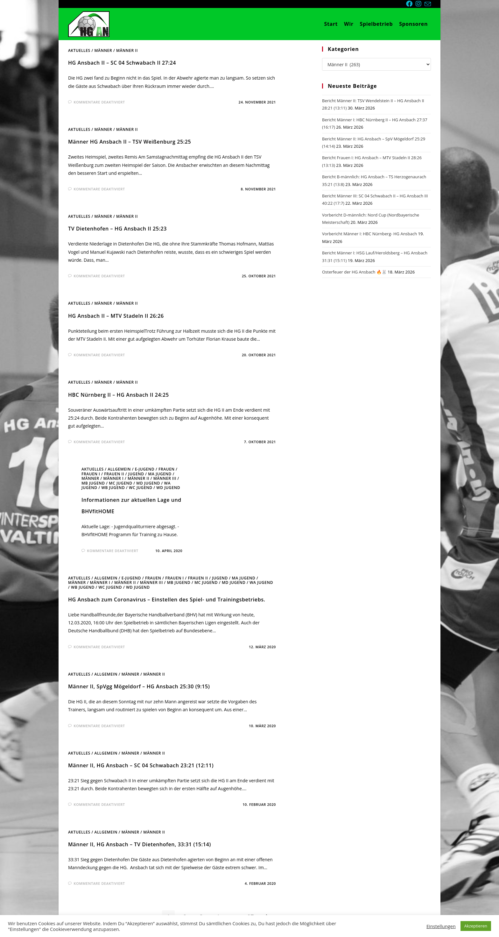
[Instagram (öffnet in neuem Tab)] (420, 4)
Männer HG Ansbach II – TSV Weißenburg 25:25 (129, 141)
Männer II (127, 50)
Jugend (136, 474)
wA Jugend (261, 582)
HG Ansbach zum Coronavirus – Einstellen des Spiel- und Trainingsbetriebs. (166, 599)
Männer (103, 50)
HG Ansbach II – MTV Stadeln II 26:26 (116, 315)
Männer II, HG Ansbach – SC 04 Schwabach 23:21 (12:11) (141, 765)
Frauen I (90, 474)
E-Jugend (144, 469)
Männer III (164, 478)
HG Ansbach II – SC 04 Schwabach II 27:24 (122, 62)
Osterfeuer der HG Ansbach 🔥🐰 (354, 272)
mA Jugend (160, 474)
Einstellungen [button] (441, 926)
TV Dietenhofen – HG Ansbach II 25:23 (117, 228)
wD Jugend (168, 487)
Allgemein (119, 469)
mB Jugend (93, 483)
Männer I (113, 478)
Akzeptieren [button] (475, 926)
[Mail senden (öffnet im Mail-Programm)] (428, 4)
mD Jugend (148, 483)
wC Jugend (140, 487)
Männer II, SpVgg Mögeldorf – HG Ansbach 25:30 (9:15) (139, 686)
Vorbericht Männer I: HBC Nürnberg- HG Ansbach (369, 234)
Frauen (166, 469)
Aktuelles (79, 50)
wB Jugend (113, 487)
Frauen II (114, 474)
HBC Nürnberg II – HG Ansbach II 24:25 (118, 394)
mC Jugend (120, 483)
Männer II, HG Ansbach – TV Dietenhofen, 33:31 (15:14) (139, 844)
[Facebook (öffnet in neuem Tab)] (411, 4)
